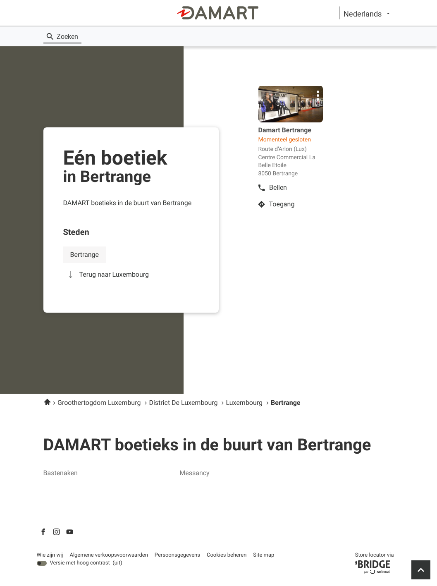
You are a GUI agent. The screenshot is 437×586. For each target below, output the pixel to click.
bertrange (84, 254)
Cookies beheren (226, 555)
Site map (263, 555)
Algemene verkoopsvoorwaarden (108, 555)
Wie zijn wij (50, 555)
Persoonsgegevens (177, 555)
